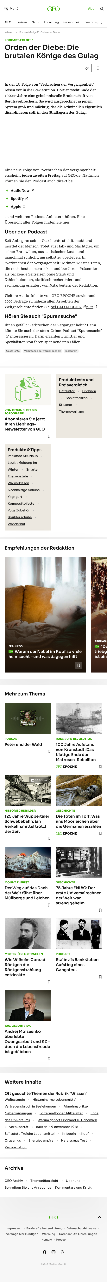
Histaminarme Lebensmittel (54, 1100)
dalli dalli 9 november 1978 (57, 1127)
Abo (91, 9)
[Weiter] (101, 22)
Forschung (51, 22)
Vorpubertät (18, 1127)
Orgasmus (13, 1140)
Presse (61, 1239)
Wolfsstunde (15, 1100)
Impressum (14, 1228)
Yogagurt (15, 497)
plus (89, 307)
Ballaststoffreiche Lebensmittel (30, 1134)
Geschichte (13, 350)
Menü (11, 9)
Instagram (71, 350)
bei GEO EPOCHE (66, 307)
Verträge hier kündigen (22, 1234)
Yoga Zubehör (19, 510)
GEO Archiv (14, 1181)
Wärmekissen (18, 483)
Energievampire (41, 1140)
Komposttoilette (21, 504)
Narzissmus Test (74, 1140)
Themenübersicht (44, 1181)
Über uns (73, 1181)
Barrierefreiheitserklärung (44, 1228)
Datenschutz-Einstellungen (78, 1234)
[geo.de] (53, 9)
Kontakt (46, 1239)
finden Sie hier (56, 222)
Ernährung (92, 22)
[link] (101, 9)
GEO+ (9, 22)
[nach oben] (99, 1217)
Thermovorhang (71, 412)
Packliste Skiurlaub (23, 456)
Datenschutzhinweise (81, 1228)
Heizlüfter (67, 391)
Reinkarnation (16, 1147)
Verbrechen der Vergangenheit (42, 350)
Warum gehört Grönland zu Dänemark (67, 1120)
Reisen (22, 22)
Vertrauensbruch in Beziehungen (30, 1106)
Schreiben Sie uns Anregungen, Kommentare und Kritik (48, 1188)
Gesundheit (71, 22)
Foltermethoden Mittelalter (61, 1113)
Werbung (48, 1234)
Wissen (9, 32)
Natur (36, 22)
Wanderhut (16, 524)
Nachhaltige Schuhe (24, 490)
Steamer (65, 405)
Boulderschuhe (20, 517)
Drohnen (89, 391)
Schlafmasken (77, 398)
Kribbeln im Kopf (75, 1134)
